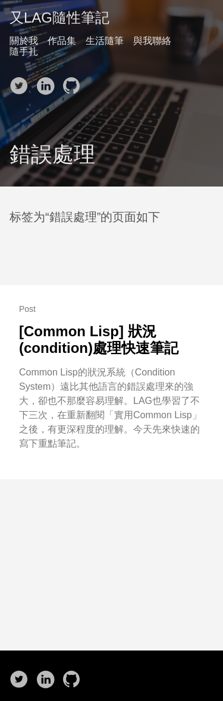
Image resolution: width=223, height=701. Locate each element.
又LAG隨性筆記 (59, 18)
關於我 (24, 41)
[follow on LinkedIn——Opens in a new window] (47, 82)
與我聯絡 (152, 41)
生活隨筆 (105, 41)
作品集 (62, 41)
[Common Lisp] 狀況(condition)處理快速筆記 (98, 339)
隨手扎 (24, 51)
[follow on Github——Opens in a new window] (74, 82)
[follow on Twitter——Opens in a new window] (21, 82)
